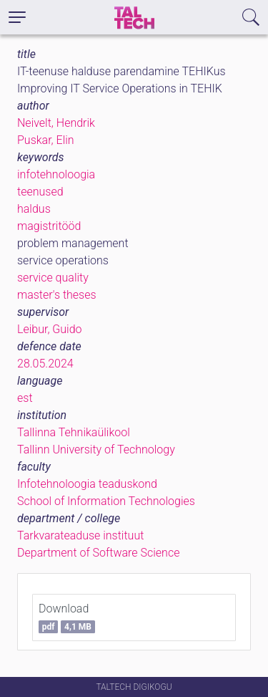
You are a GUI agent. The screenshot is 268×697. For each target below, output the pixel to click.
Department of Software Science (98, 552)
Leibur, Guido (49, 329)
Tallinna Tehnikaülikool (73, 432)
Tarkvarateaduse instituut (80, 535)
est (25, 398)
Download (67, 617)
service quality (53, 277)
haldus (34, 209)
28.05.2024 (45, 363)
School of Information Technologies (106, 501)
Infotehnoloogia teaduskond (87, 484)
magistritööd (49, 226)
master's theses (56, 295)
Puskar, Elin (45, 140)
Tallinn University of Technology (96, 449)
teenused (40, 191)
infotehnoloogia (56, 174)
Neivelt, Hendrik (56, 123)
